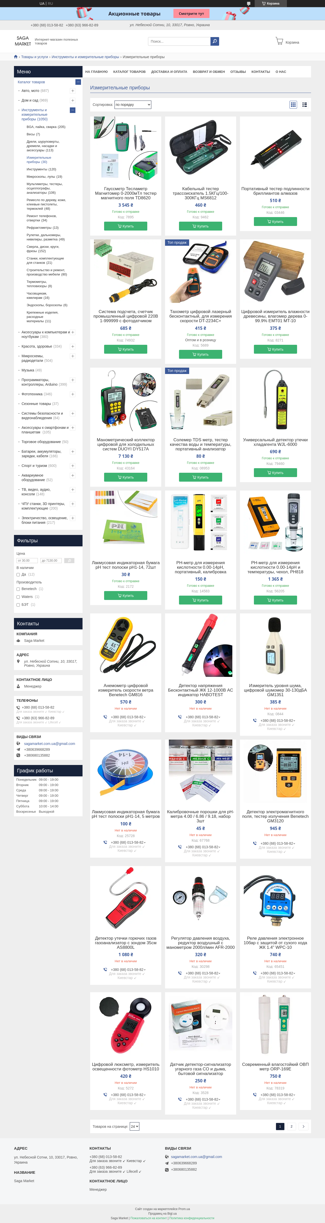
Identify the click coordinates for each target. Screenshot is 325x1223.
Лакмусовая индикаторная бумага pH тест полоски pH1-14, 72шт (126, 565)
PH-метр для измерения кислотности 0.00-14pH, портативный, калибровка (200, 567)
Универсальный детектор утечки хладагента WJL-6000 (275, 442)
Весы (31, 134)
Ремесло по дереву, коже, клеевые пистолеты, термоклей (46, 204)
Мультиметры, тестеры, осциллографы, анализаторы (45, 188)
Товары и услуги (34, 57)
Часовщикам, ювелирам (37, 295)
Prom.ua (184, 1209)
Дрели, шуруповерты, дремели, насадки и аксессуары (43, 146)
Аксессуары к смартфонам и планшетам (45, 430)
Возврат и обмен (209, 72)
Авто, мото (30, 91)
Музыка (28, 370)
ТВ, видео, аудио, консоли (36, 491)
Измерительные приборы (39, 160)
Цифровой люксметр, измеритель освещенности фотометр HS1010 (125, 1066)
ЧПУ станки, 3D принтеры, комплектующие (43, 506)
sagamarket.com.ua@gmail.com (49, 744)
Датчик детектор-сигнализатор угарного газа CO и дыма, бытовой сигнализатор (200, 1069)
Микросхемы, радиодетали (32, 358)
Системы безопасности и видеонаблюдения (42, 415)
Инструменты (37, 169)
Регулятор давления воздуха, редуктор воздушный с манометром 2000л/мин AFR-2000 (201, 943)
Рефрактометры (39, 228)
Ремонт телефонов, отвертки (42, 218)
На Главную (96, 72)
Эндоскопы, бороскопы (44, 305)
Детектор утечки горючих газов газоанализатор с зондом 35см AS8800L (126, 943)
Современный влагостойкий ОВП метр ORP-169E (275, 1066)
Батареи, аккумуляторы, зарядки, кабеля (41, 453)
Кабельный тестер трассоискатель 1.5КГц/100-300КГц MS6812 (200, 193)
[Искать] (214, 41)
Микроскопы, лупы (41, 176)
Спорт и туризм (34, 466)
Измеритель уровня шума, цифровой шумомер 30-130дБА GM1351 (275, 690)
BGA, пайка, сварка (42, 127)
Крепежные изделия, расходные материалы (42, 317)
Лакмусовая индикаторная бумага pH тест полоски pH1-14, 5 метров (126, 814)
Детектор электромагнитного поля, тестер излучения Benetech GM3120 (275, 816)
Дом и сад (30, 100)
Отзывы (238, 72)
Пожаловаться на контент (149, 1218)
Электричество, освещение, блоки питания (45, 520)
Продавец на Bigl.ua (162, 1213)
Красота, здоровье (37, 346)
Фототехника (32, 394)
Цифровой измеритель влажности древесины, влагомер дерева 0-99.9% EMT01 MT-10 (275, 316)
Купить (128, 226)
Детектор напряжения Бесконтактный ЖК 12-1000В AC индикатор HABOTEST (200, 690)
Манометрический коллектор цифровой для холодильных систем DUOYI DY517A (126, 444)
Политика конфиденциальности (191, 1218)
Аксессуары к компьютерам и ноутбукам (46, 334)
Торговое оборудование (41, 442)
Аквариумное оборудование (33, 477)
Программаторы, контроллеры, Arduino (39, 382)
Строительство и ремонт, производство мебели (46, 272)
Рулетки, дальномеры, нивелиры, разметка (44, 237)
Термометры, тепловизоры (37, 284)
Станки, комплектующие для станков (45, 260)
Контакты (261, 72)
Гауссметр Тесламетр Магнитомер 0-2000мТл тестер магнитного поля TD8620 (125, 193)
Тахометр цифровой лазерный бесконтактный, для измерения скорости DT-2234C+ (200, 316)
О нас (280, 72)
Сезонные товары (36, 404)
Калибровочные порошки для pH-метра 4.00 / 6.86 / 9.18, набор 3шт (200, 816)
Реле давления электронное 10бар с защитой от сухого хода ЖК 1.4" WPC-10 (275, 943)
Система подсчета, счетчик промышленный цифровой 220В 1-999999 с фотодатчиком (125, 316)
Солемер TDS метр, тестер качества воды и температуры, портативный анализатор (200, 444)
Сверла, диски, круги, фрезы (43, 249)
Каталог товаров (129, 72)
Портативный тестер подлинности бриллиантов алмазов (275, 191)
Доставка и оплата (169, 72)
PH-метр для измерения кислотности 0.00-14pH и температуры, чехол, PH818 (275, 567)
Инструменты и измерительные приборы (85, 57)
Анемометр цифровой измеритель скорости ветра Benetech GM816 (125, 690)
